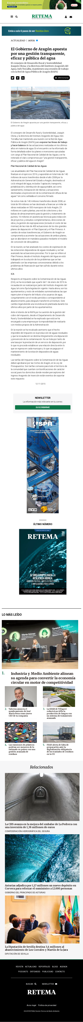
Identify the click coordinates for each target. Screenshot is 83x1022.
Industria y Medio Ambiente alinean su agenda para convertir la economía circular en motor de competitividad (43, 678)
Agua (31, 40)
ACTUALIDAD (31, 966)
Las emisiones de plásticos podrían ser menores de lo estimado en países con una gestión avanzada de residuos (22, 749)
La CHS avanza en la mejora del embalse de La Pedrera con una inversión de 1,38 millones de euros (41, 826)
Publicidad (47, 971)
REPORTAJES (44, 966)
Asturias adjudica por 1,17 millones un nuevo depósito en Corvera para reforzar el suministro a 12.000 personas (40, 887)
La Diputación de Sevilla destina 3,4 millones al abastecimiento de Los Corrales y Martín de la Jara (36, 948)
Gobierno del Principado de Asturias (25, 892)
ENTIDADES (35, 971)
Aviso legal (31, 1005)
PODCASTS (23, 971)
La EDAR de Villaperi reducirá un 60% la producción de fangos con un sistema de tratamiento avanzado (59, 713)
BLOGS (55, 966)
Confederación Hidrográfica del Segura (27, 831)
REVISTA (19, 966)
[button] (12, 78)
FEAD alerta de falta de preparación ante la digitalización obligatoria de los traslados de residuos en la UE (60, 749)
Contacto (60, 971)
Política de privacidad (47, 1005)
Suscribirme (43, 407)
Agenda (63, 966)
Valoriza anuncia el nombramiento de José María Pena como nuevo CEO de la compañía (20, 712)
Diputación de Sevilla (17, 954)
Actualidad (18, 40)
